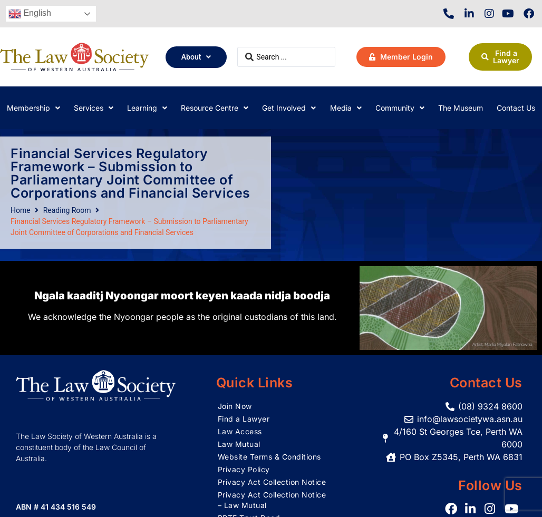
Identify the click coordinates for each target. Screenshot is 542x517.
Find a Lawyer (244, 418)
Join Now (235, 406)
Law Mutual (239, 444)
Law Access (240, 431)
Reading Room (67, 210)
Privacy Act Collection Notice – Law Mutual (272, 500)
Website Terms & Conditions (269, 456)
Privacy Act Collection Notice (272, 481)
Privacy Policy (244, 469)
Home (21, 210)
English (29, 13)
